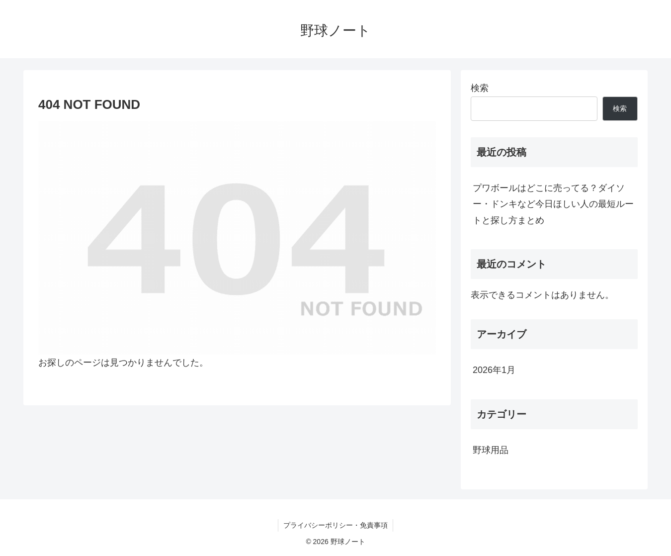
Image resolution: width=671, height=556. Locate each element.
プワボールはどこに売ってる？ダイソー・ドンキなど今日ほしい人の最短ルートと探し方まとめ (553, 204)
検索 (480, 88)
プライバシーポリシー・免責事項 (335, 525)
